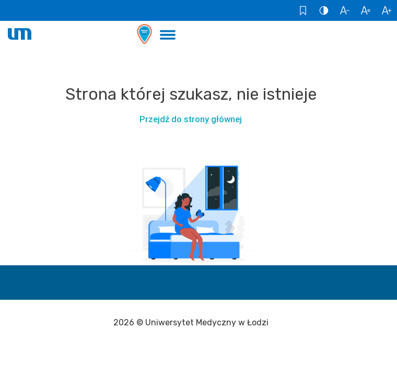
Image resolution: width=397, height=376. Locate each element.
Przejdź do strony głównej (190, 119)
